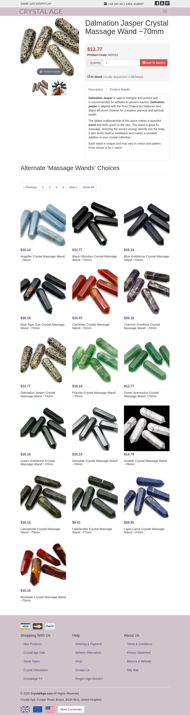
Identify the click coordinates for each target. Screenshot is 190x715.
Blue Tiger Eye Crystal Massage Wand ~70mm (42, 326)
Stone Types (32, 661)
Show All (88, 187)
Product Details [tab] (120, 89)
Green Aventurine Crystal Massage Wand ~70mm (141, 394)
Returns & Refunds (139, 661)
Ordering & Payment (88, 644)
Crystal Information (36, 670)
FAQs (79, 661)
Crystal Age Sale (34, 652)
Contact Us (82, 670)
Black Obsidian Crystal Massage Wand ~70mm (94, 258)
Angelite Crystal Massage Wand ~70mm (42, 258)
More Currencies (71, 709)
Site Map (132, 670)
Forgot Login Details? (89, 678)
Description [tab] (96, 89)
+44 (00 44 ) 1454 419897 (124, 4)
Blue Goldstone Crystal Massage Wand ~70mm (146, 258)
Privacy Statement (139, 652)
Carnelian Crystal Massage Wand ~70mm (90, 326)
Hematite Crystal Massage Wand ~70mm (95, 462)
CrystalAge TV (33, 678)
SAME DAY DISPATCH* (35, 3)
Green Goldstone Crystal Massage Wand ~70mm (37, 462)
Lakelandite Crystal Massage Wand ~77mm (92, 530)
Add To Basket (154, 62)
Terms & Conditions (139, 644)
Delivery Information (88, 652)
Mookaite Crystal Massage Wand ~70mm (43, 598)
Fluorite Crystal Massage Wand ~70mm (93, 394)
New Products (33, 644)
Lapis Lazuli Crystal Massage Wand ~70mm (144, 530)
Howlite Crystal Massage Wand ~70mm (145, 462)
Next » (73, 187)
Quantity (95, 62)
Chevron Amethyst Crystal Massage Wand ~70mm (142, 326)
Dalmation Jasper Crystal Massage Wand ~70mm (37, 394)
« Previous (30, 187)
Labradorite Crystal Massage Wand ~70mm (40, 530)
